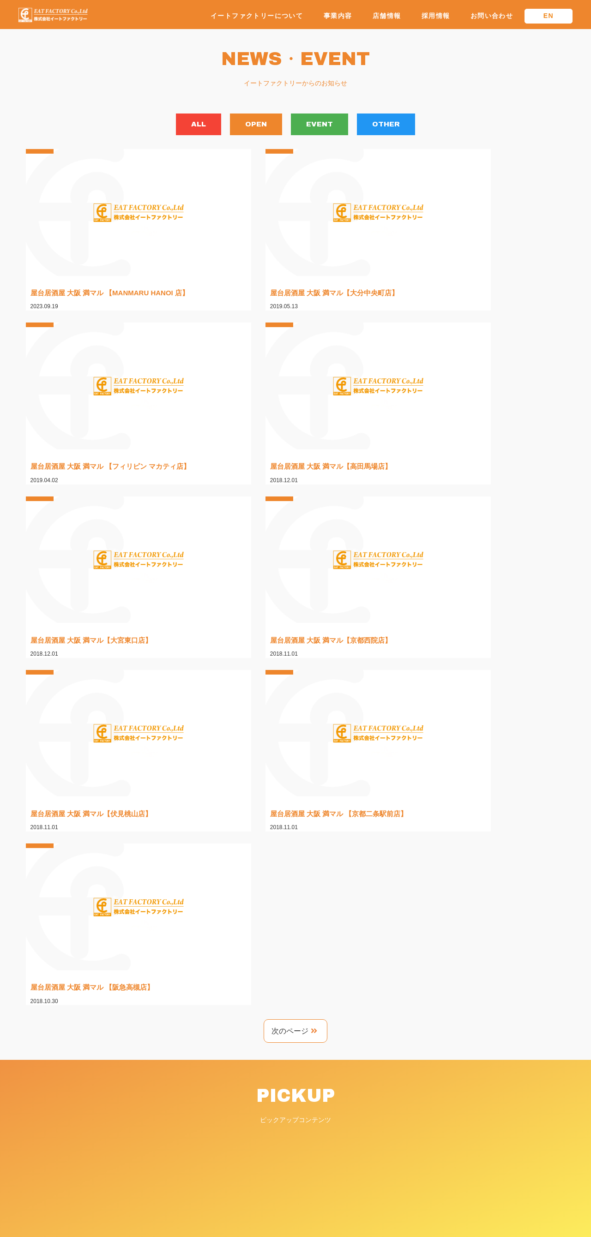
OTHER (418, 125)
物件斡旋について (432, 1134)
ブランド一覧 (259, 1116)
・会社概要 (258, 1101)
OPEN (245, 125)
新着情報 (419, 1173)
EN (548, 15)
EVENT (330, 125)
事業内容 (338, 15)
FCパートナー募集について (446, 1121)
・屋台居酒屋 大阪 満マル (277, 1127)
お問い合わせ (491, 15)
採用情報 (436, 15)
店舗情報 (387, 15)
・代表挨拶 (258, 1093)
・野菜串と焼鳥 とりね (275, 1144)
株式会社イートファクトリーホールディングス (474, 1095)
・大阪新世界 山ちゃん (273, 1135)
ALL (166, 125)
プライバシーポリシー (438, 1185)
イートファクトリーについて (257, 15)
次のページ (294, 588)
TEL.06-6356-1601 (45, 1134)
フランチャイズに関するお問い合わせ (461, 1160)
